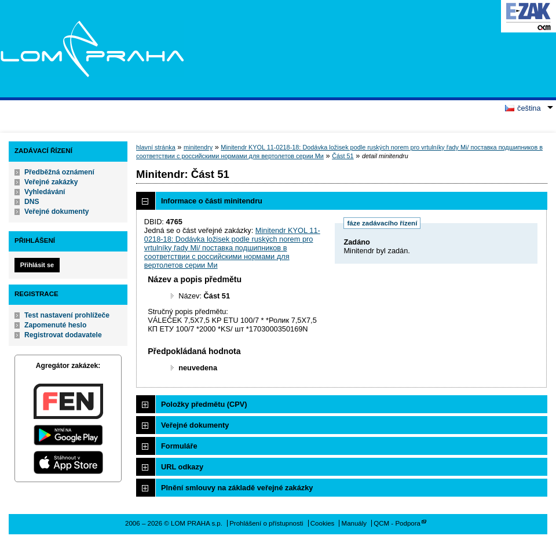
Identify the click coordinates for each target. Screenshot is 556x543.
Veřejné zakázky (51, 182)
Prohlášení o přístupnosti (266, 523)
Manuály (354, 523)
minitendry (198, 147)
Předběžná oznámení (59, 172)
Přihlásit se (37, 264)
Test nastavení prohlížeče (66, 315)
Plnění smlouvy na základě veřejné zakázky (237, 487)
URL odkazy (182, 466)
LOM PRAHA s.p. (92, 48)
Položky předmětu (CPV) (204, 404)
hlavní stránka (155, 147)
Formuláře (179, 446)
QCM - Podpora (397, 523)
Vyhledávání (44, 192)
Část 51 (342, 155)
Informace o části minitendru (211, 200)
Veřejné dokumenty (56, 211)
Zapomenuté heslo (55, 325)
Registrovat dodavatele (63, 335)
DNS (31, 202)
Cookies (322, 523)
